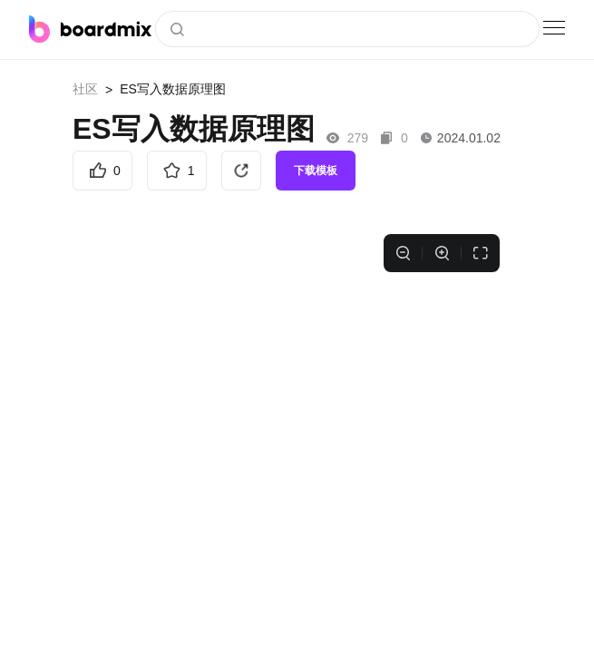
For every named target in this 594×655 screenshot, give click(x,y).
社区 (85, 89)
